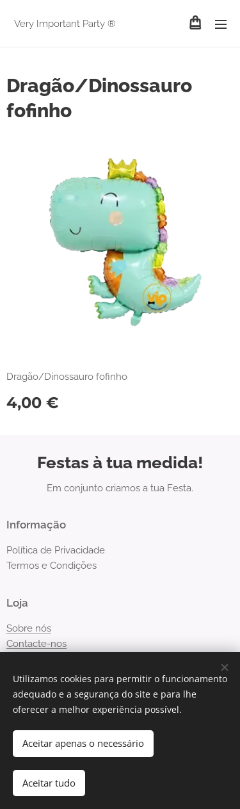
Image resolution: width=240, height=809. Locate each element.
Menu (221, 24)
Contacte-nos (36, 644)
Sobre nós (28, 627)
